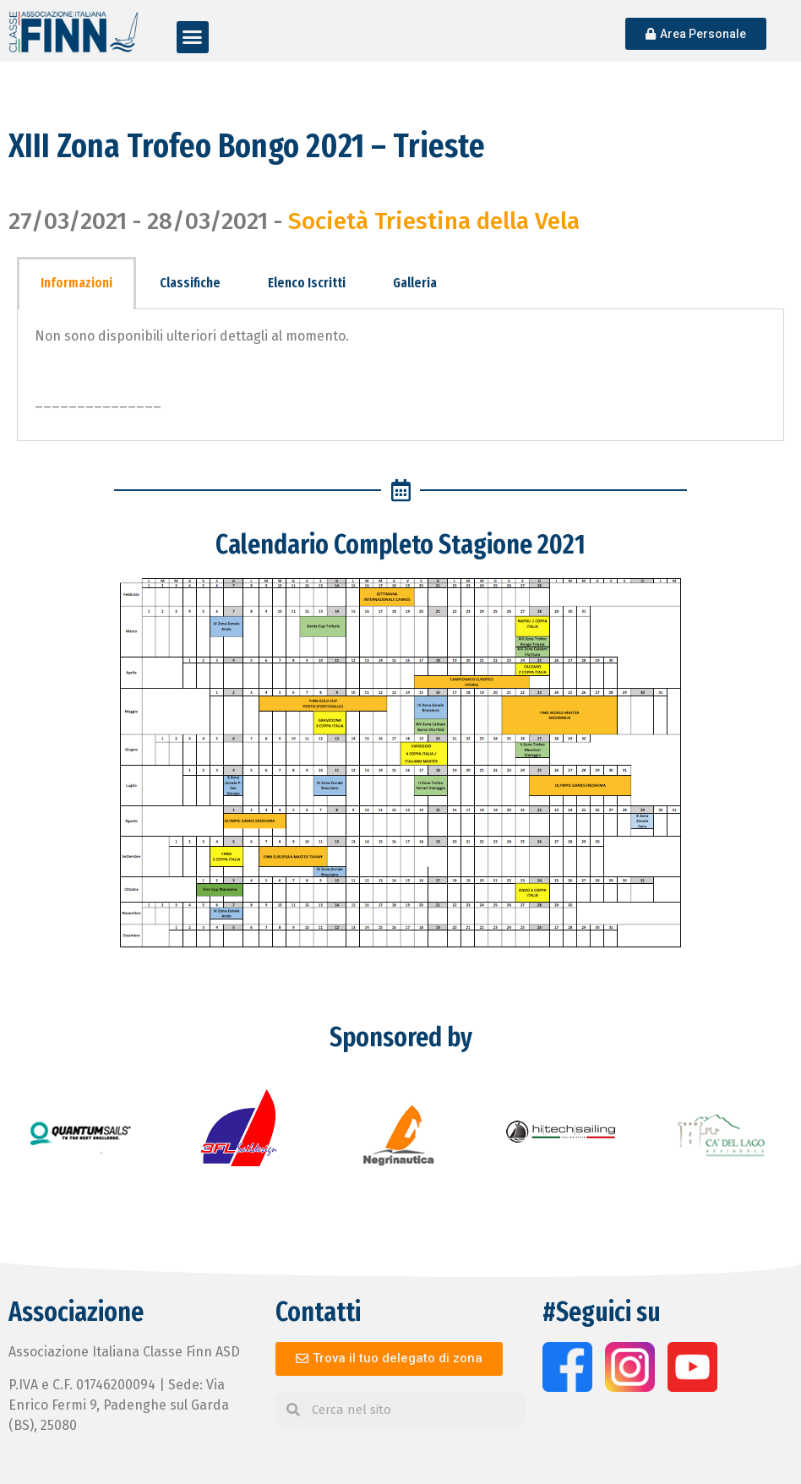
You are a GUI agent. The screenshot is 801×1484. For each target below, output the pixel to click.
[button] (193, 37)
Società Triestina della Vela (434, 221)
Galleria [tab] (415, 283)
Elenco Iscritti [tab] (307, 283)
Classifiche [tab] (190, 283)
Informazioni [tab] (76, 283)
